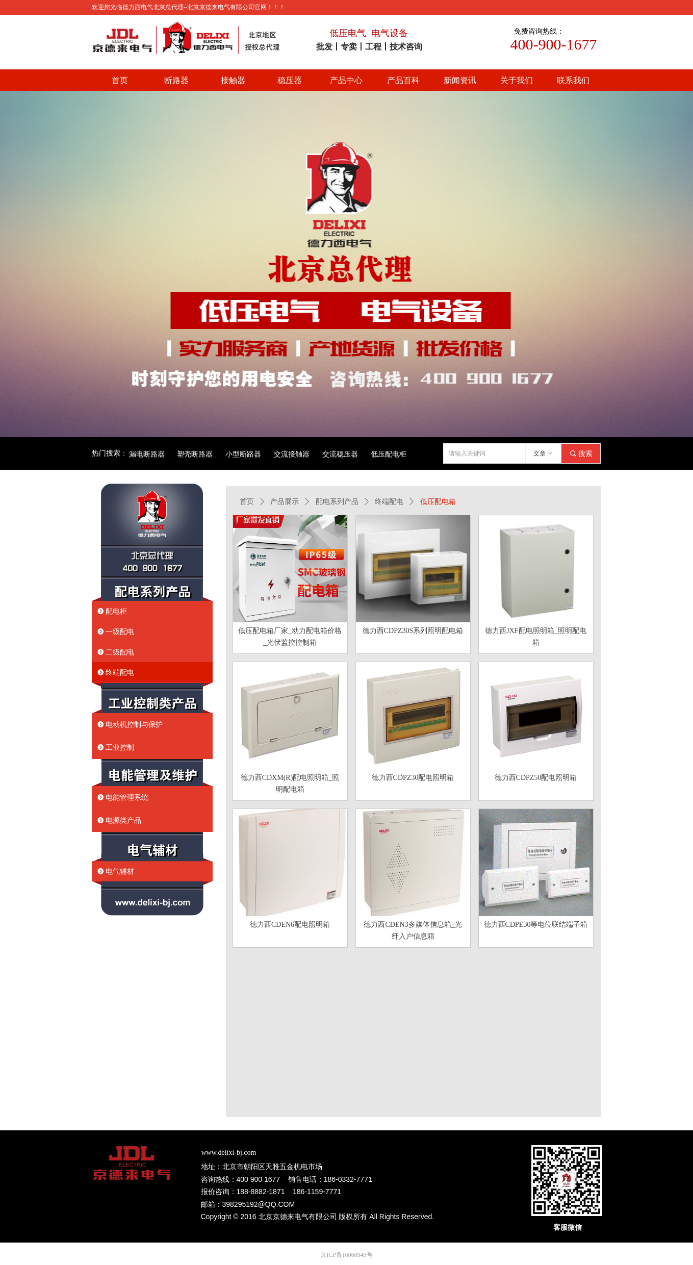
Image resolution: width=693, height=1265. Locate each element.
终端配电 (389, 501)
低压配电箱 (438, 501)
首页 (247, 501)
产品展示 (284, 501)
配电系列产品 (337, 501)
